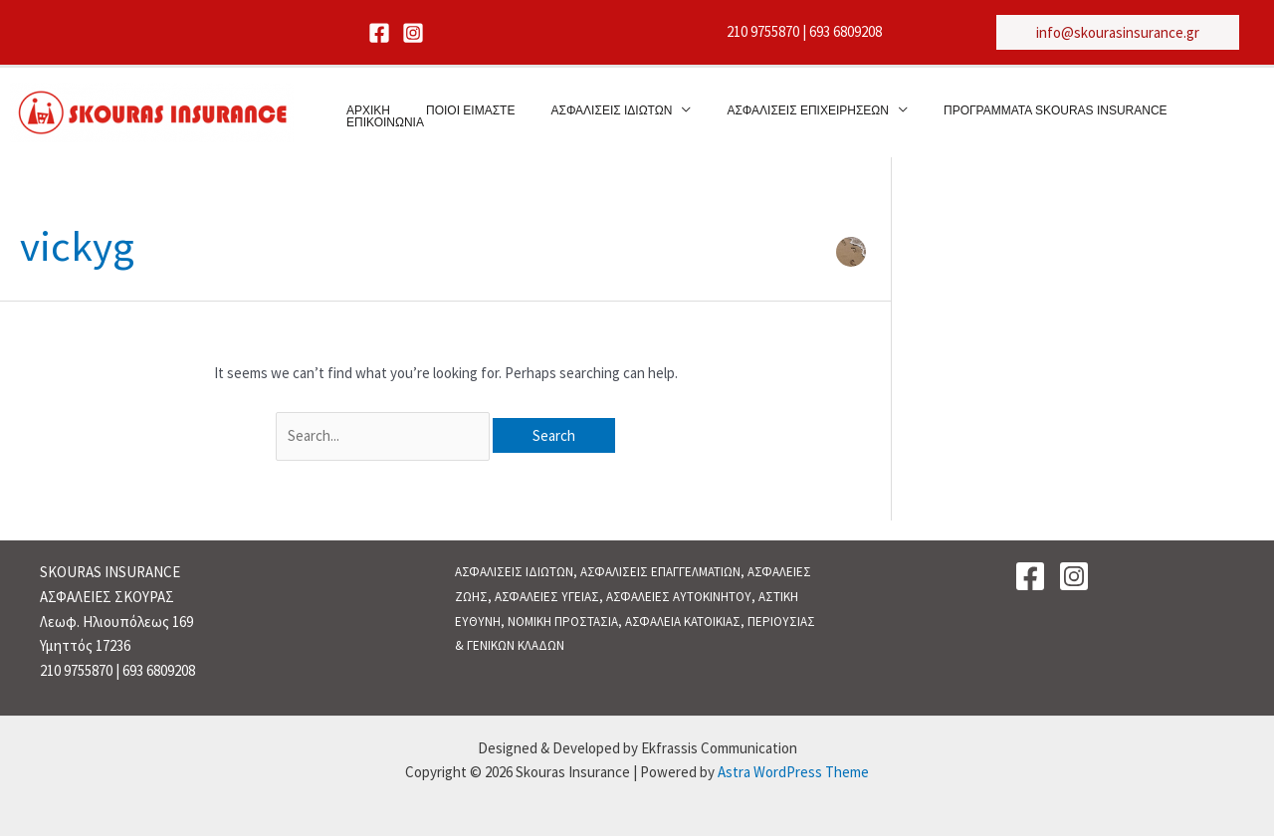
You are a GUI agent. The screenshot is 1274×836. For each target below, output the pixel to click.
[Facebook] (379, 33)
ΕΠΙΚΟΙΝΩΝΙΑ (1183, 113)
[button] (1117, 32)
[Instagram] (413, 33)
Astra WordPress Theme (793, 771)
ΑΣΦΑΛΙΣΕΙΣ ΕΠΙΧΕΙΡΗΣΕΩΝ (774, 113)
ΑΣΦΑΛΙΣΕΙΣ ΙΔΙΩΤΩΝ (589, 113)
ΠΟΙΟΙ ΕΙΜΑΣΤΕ (459, 113)
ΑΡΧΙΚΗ (369, 113)
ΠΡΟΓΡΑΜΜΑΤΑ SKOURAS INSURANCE (1009, 113)
